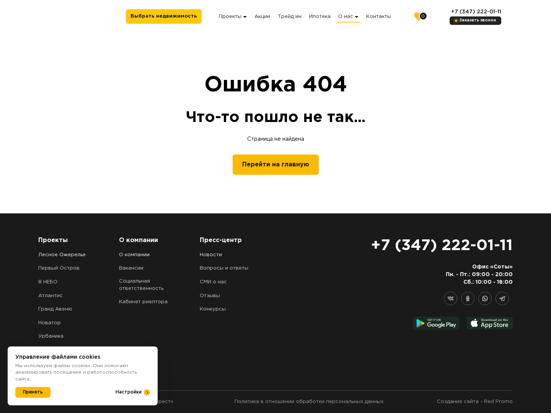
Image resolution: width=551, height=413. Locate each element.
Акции (262, 17)
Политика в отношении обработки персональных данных (309, 402)
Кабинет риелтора (143, 302)
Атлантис (50, 296)
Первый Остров (59, 268)
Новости (211, 255)
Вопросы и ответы (224, 268)
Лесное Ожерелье (62, 255)
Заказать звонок (478, 20)
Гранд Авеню (55, 309)
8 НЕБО (47, 282)
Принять (33, 392)
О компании (134, 255)
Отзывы (210, 296)
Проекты (233, 17)
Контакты (378, 17)
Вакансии (131, 268)
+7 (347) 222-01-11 (476, 12)
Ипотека (320, 17)
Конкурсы (213, 309)
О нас (348, 17)
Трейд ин (290, 17)
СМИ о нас (213, 282)
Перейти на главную (275, 164)
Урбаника (51, 336)
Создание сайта (458, 402)
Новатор (49, 323)
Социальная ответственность (141, 285)
